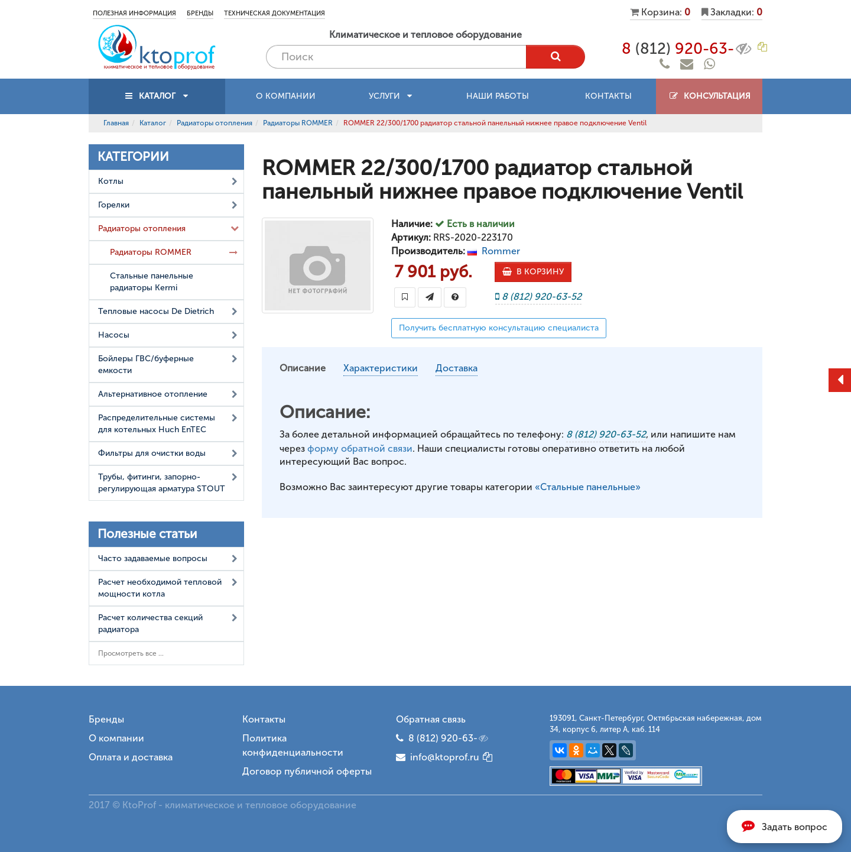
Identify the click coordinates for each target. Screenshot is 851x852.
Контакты (608, 96)
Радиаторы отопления (214, 123)
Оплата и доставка (131, 757)
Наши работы (497, 96)
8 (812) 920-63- (449, 738)
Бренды (200, 13)
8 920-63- (687, 49)
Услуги (390, 96)
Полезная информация (134, 13)
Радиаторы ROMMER (298, 123)
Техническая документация (274, 13)
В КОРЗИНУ (533, 272)
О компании (286, 96)
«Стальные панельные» (588, 487)
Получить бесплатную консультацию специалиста (499, 328)
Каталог (152, 123)
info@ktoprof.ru (437, 757)
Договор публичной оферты (307, 771)
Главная (116, 123)
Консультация (709, 96)
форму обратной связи (359, 448)
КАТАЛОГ (157, 96)
